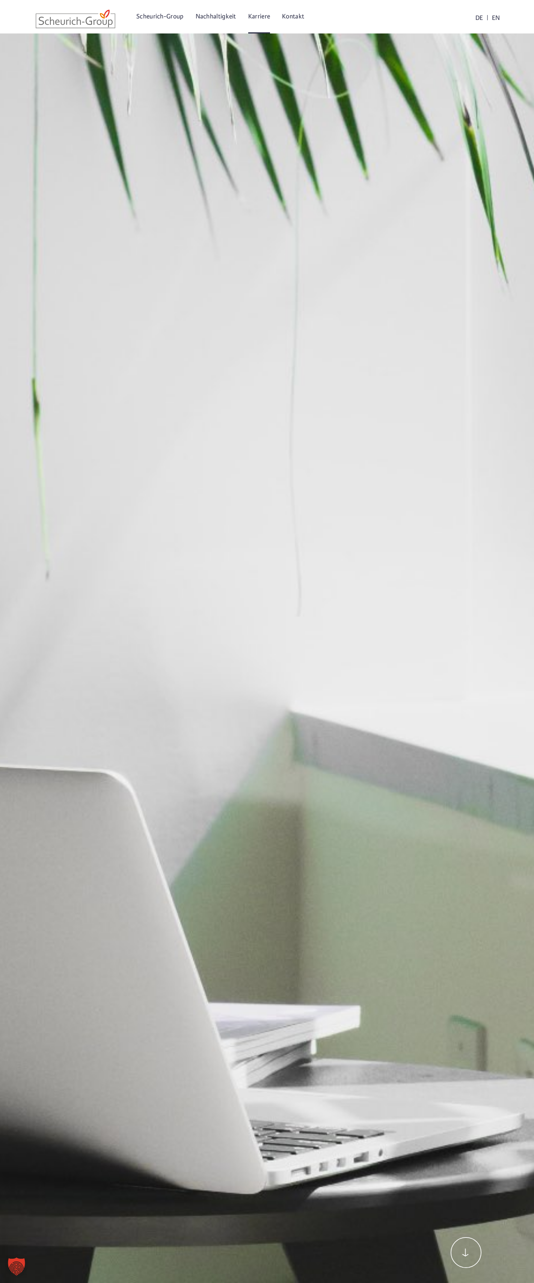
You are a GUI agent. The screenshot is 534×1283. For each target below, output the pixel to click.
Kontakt (293, 16)
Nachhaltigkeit (216, 16)
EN (496, 17)
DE (479, 17)
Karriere (259, 16)
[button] (16, 1266)
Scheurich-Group (160, 16)
